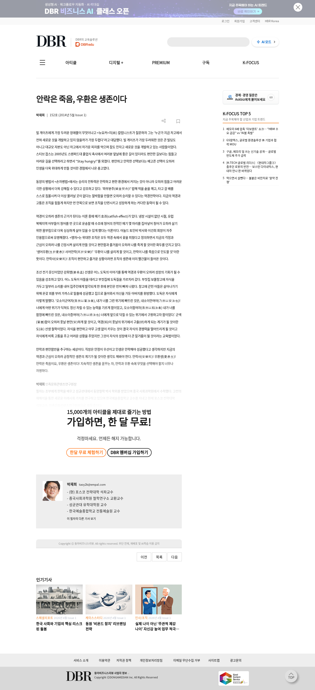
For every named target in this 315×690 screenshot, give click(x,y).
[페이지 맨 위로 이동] (292, 677)
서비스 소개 (81, 660)
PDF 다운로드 (171, 121)
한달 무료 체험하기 (86, 452)
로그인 (225, 21)
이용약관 (104, 660)
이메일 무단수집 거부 (186, 660)
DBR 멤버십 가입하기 (129, 452)
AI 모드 (266, 41)
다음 (174, 557)
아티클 (71, 63)
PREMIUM (161, 63)
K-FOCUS (251, 63)
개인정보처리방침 (151, 660)
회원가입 (239, 21)
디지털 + (116, 63)
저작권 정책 (123, 660)
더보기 (163, 121)
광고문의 (236, 660)
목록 (159, 557)
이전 (144, 557)
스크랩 (178, 121)
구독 (206, 63)
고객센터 (255, 21)
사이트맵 (214, 660)
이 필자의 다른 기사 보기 (81, 518)
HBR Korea (272, 21)
